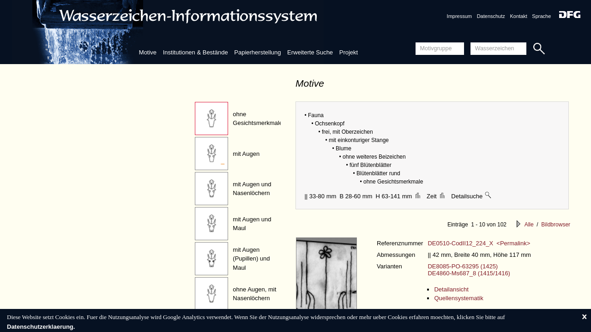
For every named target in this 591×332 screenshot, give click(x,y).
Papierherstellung (257, 52)
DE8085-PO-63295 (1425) (463, 266)
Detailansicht (451, 289)
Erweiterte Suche (310, 52)
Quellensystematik (458, 298)
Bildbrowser (555, 224)
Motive (148, 52)
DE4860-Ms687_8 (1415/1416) (469, 273)
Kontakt (518, 16)
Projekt (348, 52)
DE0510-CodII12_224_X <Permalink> (479, 243)
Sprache (541, 16)
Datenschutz (491, 16)
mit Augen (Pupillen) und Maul (251, 258)
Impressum (459, 16)
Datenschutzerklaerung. (41, 326)
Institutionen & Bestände (195, 52)
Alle (529, 224)
